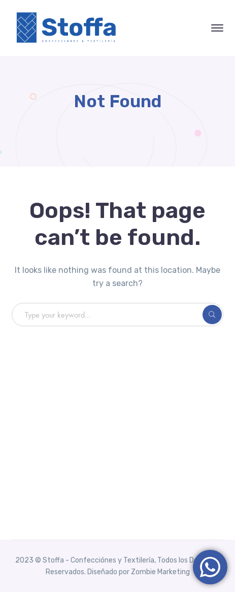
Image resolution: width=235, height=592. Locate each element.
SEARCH (212, 314)
